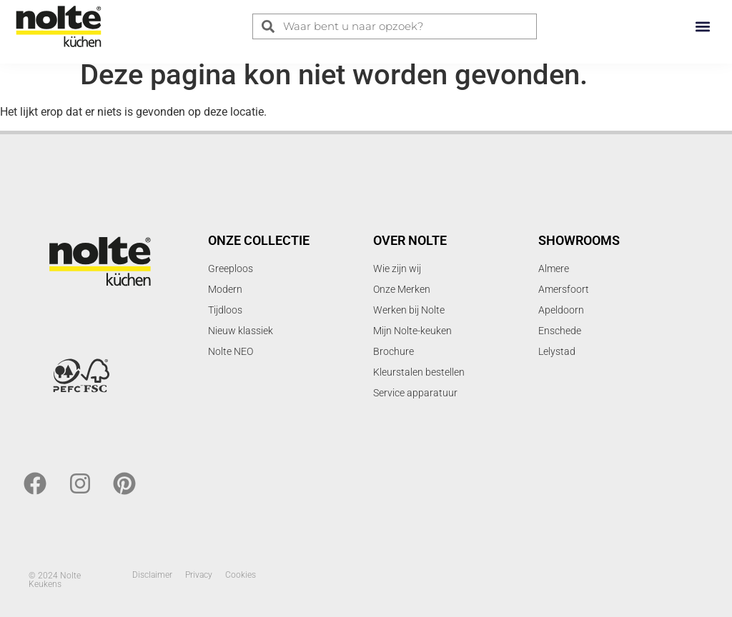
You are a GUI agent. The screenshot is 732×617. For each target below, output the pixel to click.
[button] (702, 26)
